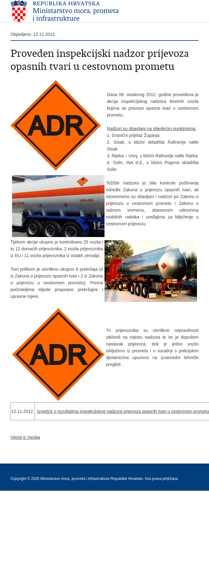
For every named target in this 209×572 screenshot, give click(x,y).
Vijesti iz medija (25, 437)
